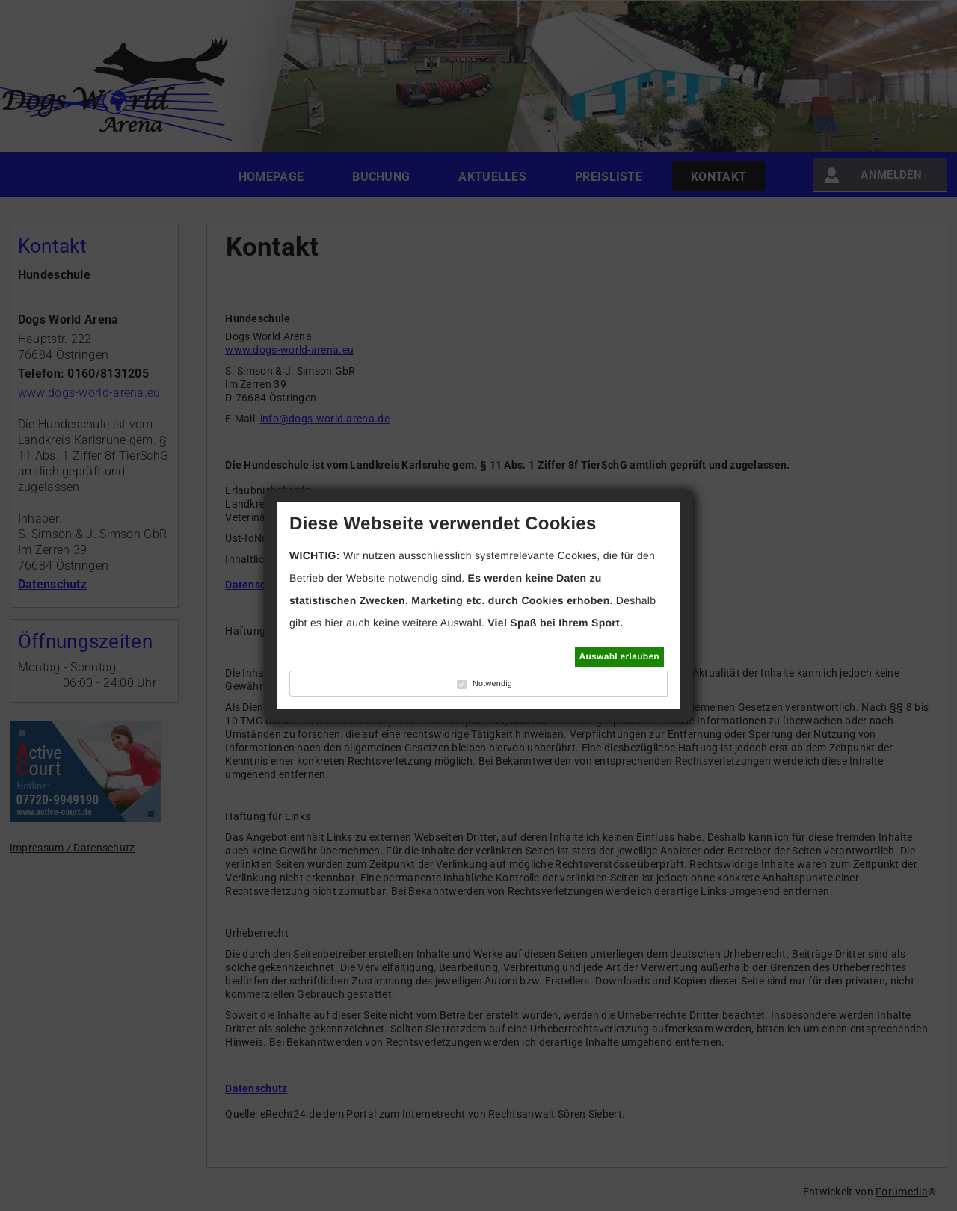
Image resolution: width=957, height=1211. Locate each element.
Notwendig (492, 684)
